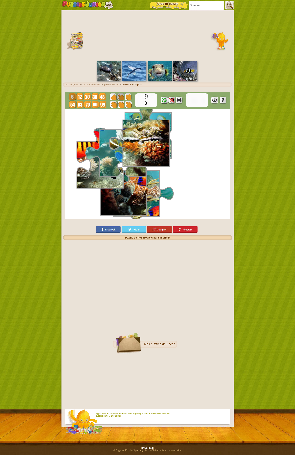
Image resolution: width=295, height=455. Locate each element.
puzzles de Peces (163, 344)
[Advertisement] (147, 35)
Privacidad (147, 448)
